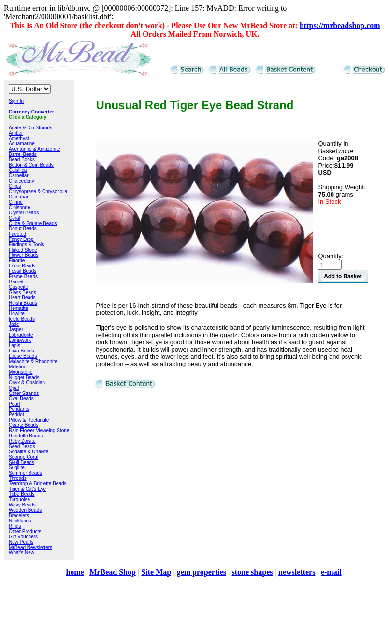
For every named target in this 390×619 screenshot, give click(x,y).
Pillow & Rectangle (29, 419)
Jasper (16, 329)
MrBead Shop (112, 572)
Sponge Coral (23, 457)
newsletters (296, 572)
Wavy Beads (22, 504)
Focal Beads (22, 265)
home (75, 572)
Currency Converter (31, 111)
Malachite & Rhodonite (33, 361)
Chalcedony (21, 180)
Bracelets (19, 515)
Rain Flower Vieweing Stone (39, 430)
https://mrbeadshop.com (340, 25)
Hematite (18, 308)
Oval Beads (21, 398)
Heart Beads (22, 297)
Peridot (16, 414)
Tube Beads (22, 494)
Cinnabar (19, 196)
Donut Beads (23, 228)
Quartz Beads (23, 425)
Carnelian (19, 175)
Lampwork (20, 340)
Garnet (16, 281)
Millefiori (18, 366)
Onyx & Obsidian (27, 382)
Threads (18, 478)
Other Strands (24, 393)
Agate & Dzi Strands (30, 127)
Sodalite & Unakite (28, 451)
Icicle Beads (22, 319)
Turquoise (19, 499)
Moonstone (20, 372)
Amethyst (19, 138)
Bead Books (22, 159)
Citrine (16, 202)
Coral (14, 218)
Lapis (14, 345)
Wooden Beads (25, 510)
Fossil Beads (22, 271)
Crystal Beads (24, 212)
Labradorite (21, 335)
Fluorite (17, 260)
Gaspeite (18, 287)
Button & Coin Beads (31, 165)
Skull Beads (21, 462)
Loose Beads (23, 356)
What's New (21, 552)
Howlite (17, 313)
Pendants (19, 409)
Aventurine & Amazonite (34, 149)
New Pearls (21, 542)
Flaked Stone (23, 250)
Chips (15, 186)
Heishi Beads (23, 303)
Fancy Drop (21, 239)
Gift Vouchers (23, 536)
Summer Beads (25, 473)
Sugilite (17, 467)
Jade (14, 324)
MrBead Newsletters (30, 547)
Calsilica (18, 170)
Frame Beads (23, 276)
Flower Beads (23, 255)
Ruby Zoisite (22, 441)
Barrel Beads (23, 154)
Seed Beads (22, 446)
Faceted (17, 234)
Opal (14, 388)
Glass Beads (22, 292)
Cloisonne (19, 207)
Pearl (14, 404)
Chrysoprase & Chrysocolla (38, 191)
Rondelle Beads (26, 435)
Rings (15, 526)
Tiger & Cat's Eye (27, 489)
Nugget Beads (24, 377)
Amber (16, 133)
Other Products (25, 531)
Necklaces (20, 520)
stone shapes (252, 572)
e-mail (331, 572)
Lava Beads (21, 350)
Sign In (16, 101)
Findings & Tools (26, 244)
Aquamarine (22, 143)
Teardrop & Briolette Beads (38, 483)
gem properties (201, 572)
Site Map (156, 572)
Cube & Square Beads (33, 223)
